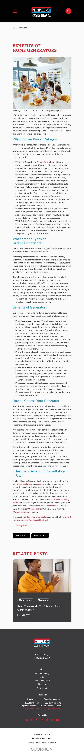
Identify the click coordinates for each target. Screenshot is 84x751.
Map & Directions (32, 708)
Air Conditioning (42, 673)
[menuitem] (31, 742)
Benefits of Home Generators (34, 517)
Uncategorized (21, 525)
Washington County (22, 512)
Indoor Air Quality (42, 680)
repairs (39, 484)
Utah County (34, 508)
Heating (42, 677)
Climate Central (44, 162)
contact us (51, 505)
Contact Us (42, 688)
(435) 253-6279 (42, 658)
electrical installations (22, 484)
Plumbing (42, 684)
